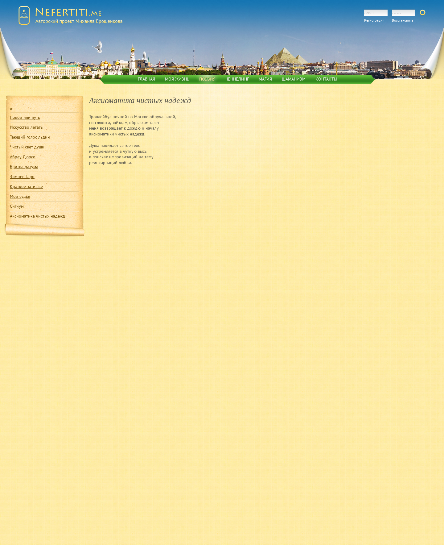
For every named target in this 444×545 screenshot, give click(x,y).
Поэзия (207, 79)
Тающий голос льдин (30, 137)
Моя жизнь (177, 79)
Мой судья (20, 196)
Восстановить (402, 20)
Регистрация (374, 20)
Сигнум (17, 206)
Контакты (326, 79)
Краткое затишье (26, 186)
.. (11, 107)
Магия (265, 79)
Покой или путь (25, 117)
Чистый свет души (27, 147)
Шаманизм (294, 79)
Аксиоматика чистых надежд (37, 216)
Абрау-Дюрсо (22, 157)
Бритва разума (24, 166)
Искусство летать (26, 127)
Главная (146, 79)
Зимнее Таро (22, 176)
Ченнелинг (237, 79)
